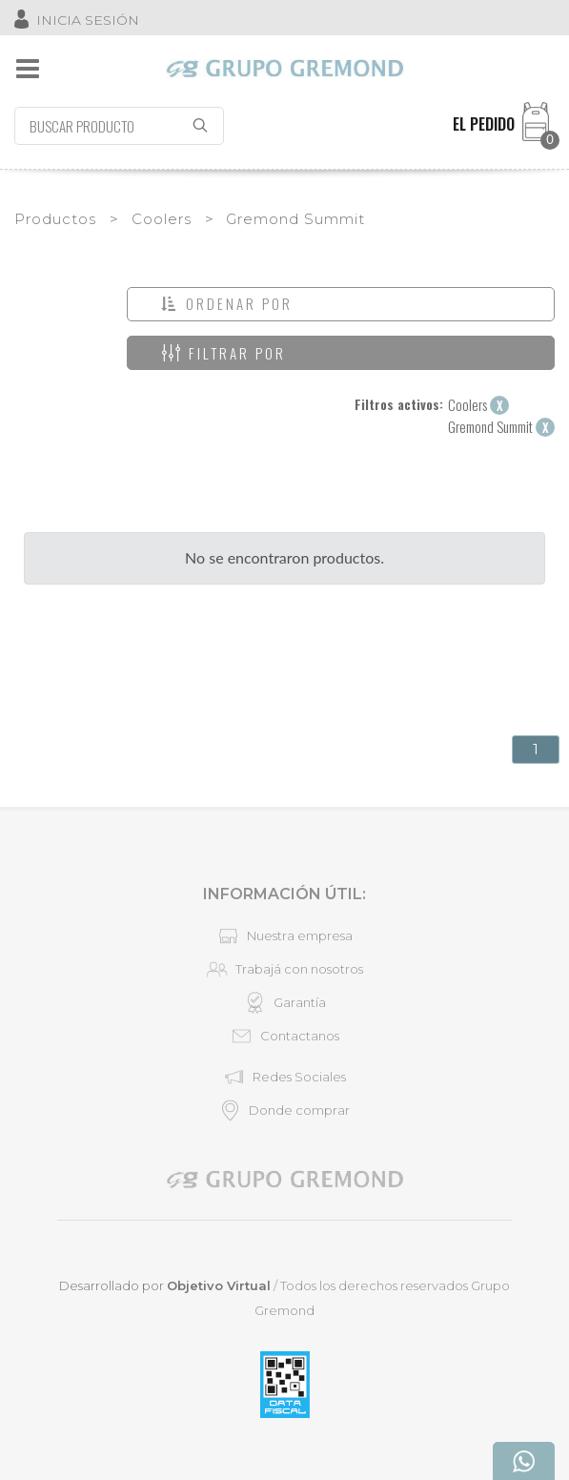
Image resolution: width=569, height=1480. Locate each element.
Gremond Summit (295, 219)
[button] (341, 304)
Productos (55, 219)
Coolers (162, 219)
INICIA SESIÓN (87, 20)
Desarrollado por (165, 1285)
